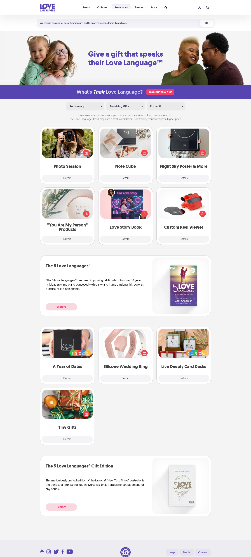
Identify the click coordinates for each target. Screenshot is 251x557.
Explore (61, 307)
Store (154, 7)
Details (67, 178)
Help (172, 552)
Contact (202, 552)
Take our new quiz (160, 92)
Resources (121, 7)
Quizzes (102, 7)
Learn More (121, 23)
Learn (86, 7)
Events (139, 7)
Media (186, 552)
